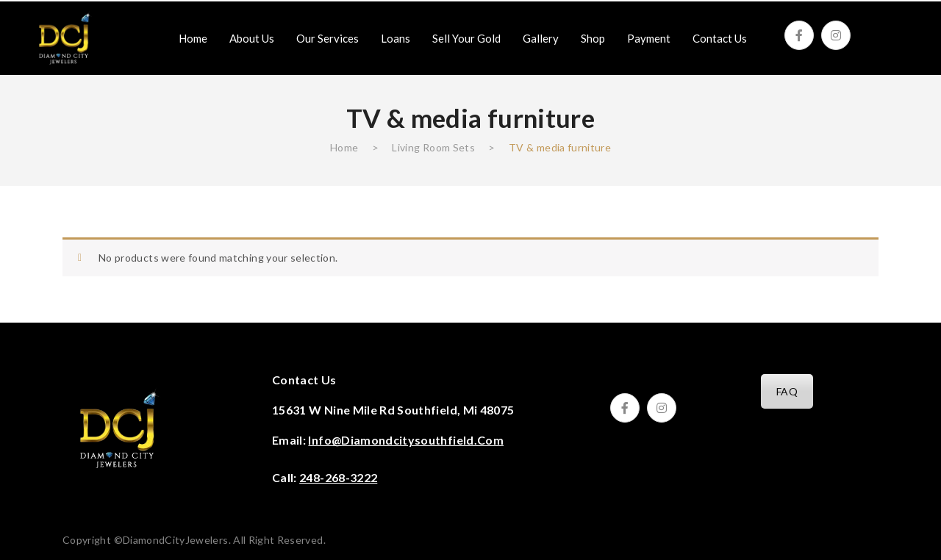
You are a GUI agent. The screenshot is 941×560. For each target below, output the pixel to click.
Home (344, 147)
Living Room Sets (433, 147)
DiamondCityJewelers (176, 540)
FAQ (787, 391)
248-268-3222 (338, 477)
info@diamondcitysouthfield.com (406, 440)
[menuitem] (193, 38)
